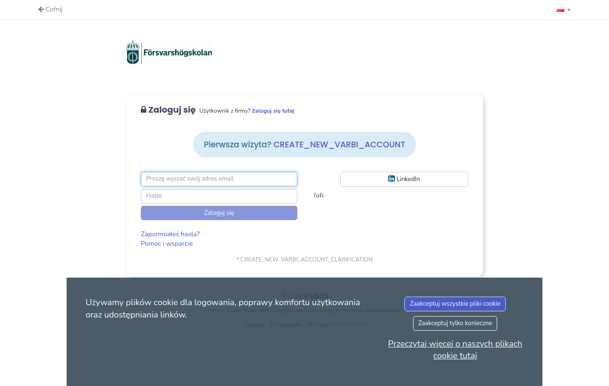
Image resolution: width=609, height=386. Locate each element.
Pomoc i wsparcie (167, 243)
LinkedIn (404, 178)
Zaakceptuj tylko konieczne (455, 323)
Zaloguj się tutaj (273, 111)
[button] (564, 9)
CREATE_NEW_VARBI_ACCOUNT (339, 144)
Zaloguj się (219, 213)
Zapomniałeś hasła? (170, 234)
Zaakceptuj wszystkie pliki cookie (455, 303)
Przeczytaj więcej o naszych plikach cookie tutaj (455, 350)
